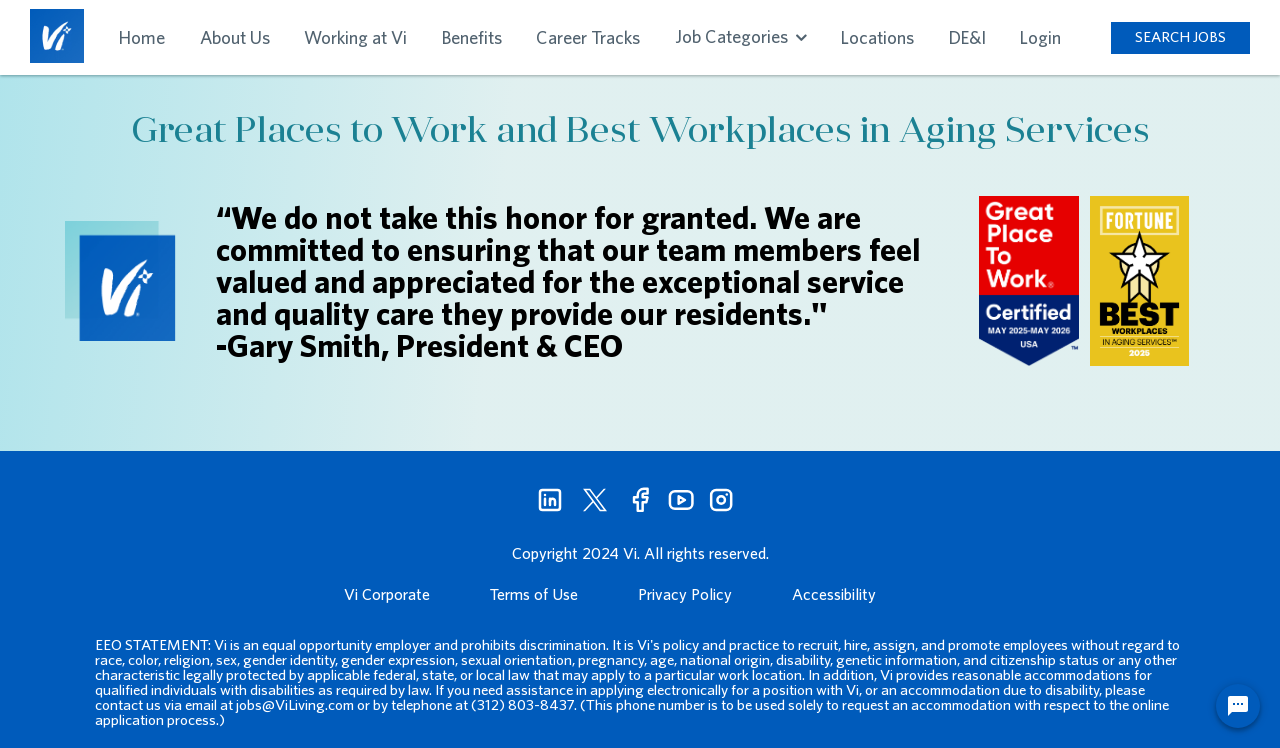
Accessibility (834, 594)
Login (1040, 37)
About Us (235, 37)
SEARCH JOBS (1180, 36)
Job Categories (741, 36)
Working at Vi (355, 37)
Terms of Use (534, 594)
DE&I (967, 37)
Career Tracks (588, 37)
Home (142, 37)
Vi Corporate (387, 594)
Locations (877, 37)
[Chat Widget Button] (1238, 706)
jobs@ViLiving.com (295, 704)
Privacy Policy (685, 594)
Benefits (472, 37)
